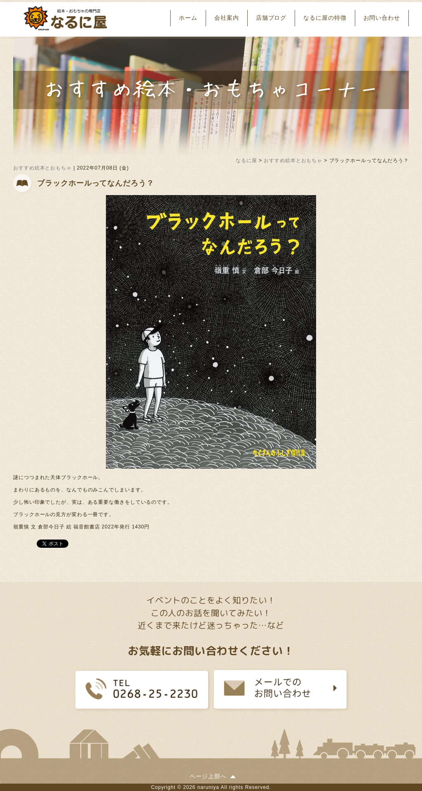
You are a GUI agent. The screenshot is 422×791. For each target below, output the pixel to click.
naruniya (208, 787)
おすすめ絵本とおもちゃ (42, 168)
